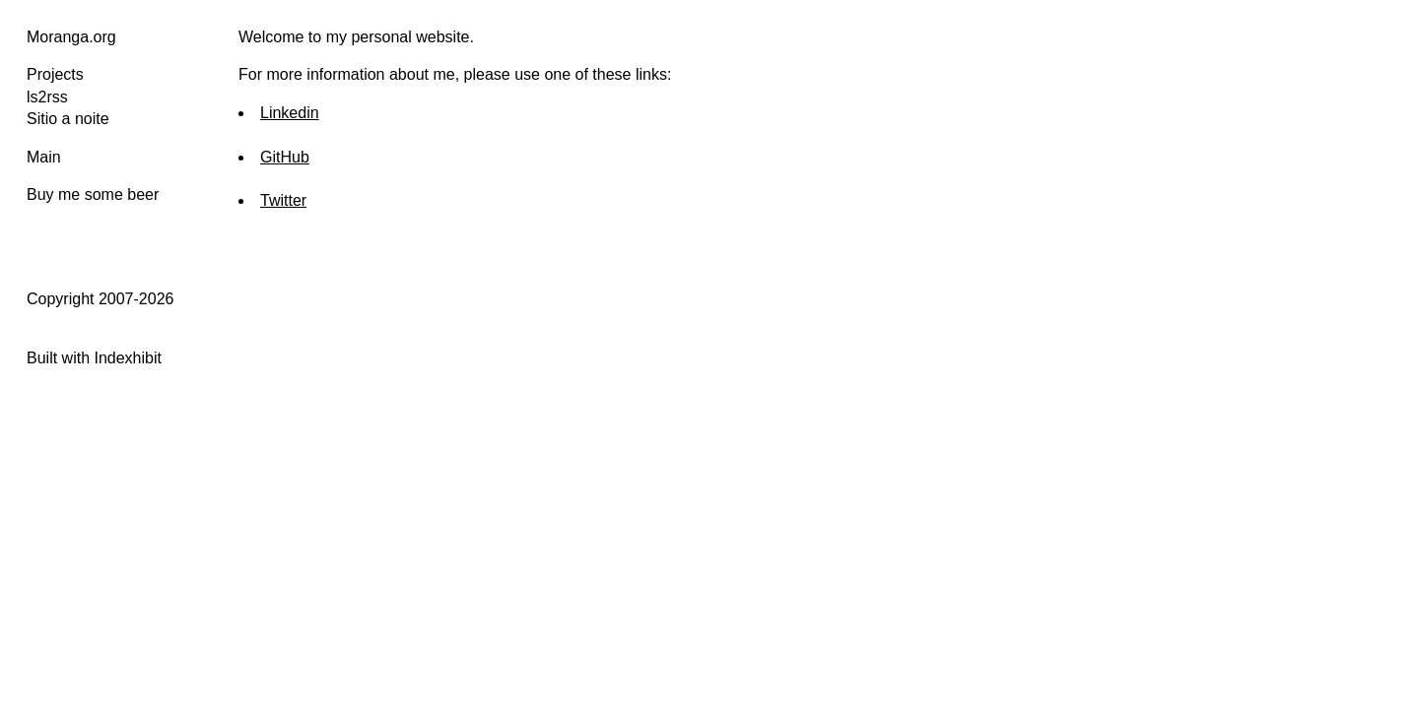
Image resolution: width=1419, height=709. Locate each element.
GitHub (284, 157)
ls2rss (47, 97)
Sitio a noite (68, 118)
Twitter (283, 200)
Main (44, 157)
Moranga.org (71, 37)
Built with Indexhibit (94, 358)
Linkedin (289, 112)
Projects (55, 74)
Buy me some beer (93, 194)
